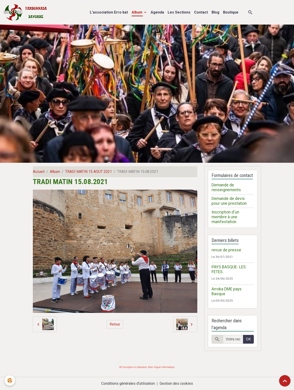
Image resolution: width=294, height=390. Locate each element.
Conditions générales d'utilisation (128, 383)
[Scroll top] (285, 381)
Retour (115, 324)
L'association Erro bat (109, 12)
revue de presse (226, 250)
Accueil (39, 171)
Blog (215, 12)
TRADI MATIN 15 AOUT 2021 (88, 171)
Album (137, 12)
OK (248, 339)
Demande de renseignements (226, 187)
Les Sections (179, 12)
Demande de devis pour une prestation (229, 201)
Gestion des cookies (176, 383)
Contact (201, 12)
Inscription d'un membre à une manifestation (225, 217)
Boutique (230, 12)
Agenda (157, 12)
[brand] (26, 12)
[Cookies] (10, 380)
